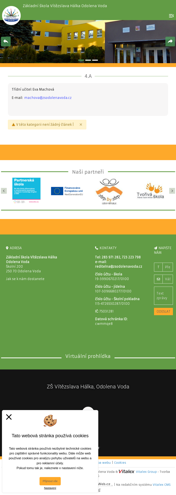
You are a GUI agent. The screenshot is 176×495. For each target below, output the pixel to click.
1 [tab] (81, 60)
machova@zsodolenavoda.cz (48, 98)
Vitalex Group (146, 472)
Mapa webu (102, 462)
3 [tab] (95, 60)
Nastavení (50, 488)
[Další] (172, 191)
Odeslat (163, 311)
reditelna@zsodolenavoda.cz (118, 266)
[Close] (80, 124)
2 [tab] (88, 60)
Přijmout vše (50, 481)
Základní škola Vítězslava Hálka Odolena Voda (65, 6)
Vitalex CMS (162, 485)
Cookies (120, 462)
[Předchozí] (4, 191)
